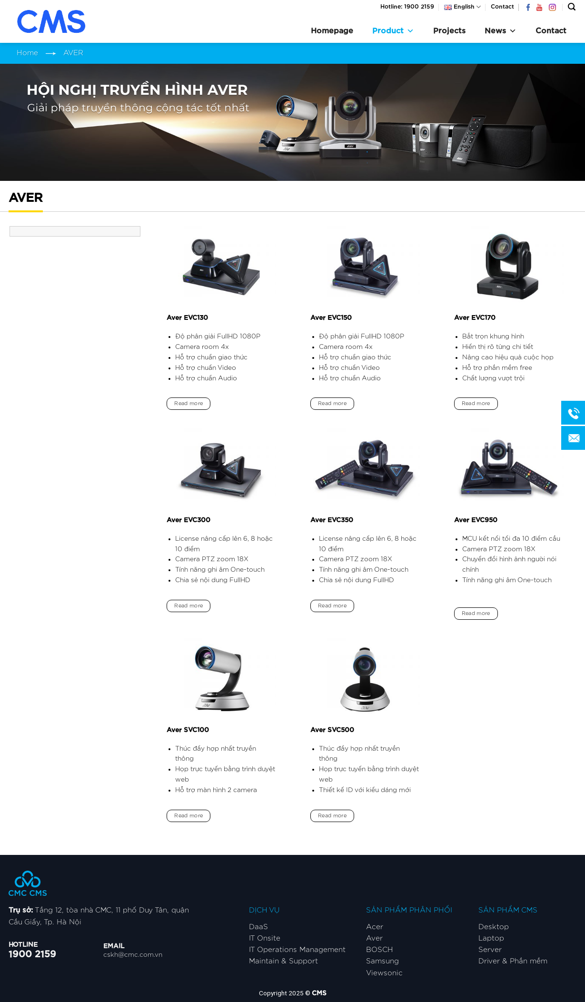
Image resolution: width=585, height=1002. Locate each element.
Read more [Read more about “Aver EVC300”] (188, 605)
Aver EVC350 (331, 520)
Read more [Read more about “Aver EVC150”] (332, 403)
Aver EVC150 (331, 318)
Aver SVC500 (332, 730)
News (500, 31)
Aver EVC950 (475, 520)
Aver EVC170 (475, 318)
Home (27, 53)
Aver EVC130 (187, 318)
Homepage (332, 31)
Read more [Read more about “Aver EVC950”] (476, 613)
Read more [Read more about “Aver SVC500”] (332, 815)
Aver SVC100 (188, 730)
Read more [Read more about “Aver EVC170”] (476, 403)
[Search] (571, 7)
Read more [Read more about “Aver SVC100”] (188, 815)
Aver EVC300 (188, 520)
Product (393, 31)
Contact (502, 7)
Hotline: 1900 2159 (407, 7)
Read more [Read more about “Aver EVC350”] (332, 605)
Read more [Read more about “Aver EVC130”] (188, 403)
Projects (449, 31)
